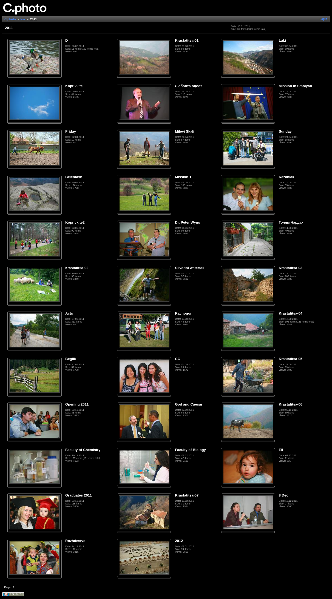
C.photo (10, 19)
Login (323, 19)
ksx (23, 19)
